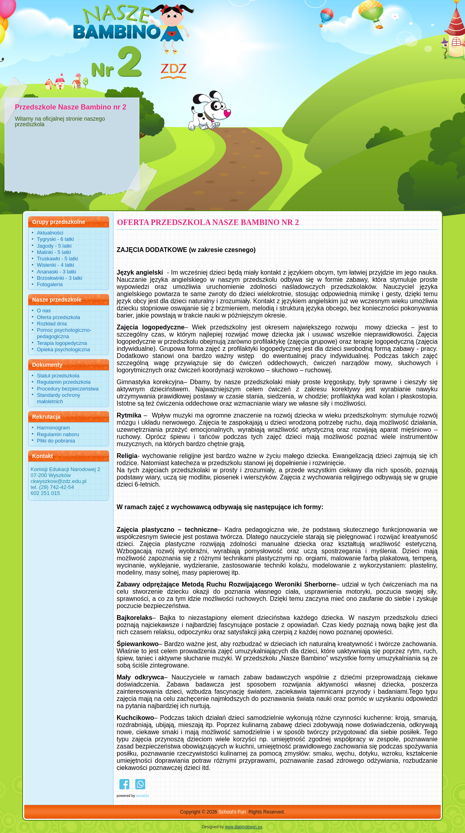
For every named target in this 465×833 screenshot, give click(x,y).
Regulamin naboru (58, 434)
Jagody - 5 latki (54, 246)
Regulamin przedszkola (63, 382)
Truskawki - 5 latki (57, 259)
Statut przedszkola (58, 376)
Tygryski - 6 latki (55, 239)
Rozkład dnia (52, 324)
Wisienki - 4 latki (55, 265)
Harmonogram (53, 428)
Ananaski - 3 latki (56, 272)
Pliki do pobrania (56, 441)
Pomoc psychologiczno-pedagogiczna (64, 333)
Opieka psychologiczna (63, 349)
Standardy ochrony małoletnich (58, 398)
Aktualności (50, 233)
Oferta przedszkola (58, 317)
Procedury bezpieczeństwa (67, 389)
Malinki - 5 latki (54, 252)
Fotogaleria (50, 284)
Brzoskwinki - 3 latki (59, 278)
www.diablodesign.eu (243, 827)
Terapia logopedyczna (62, 343)
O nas (44, 311)
